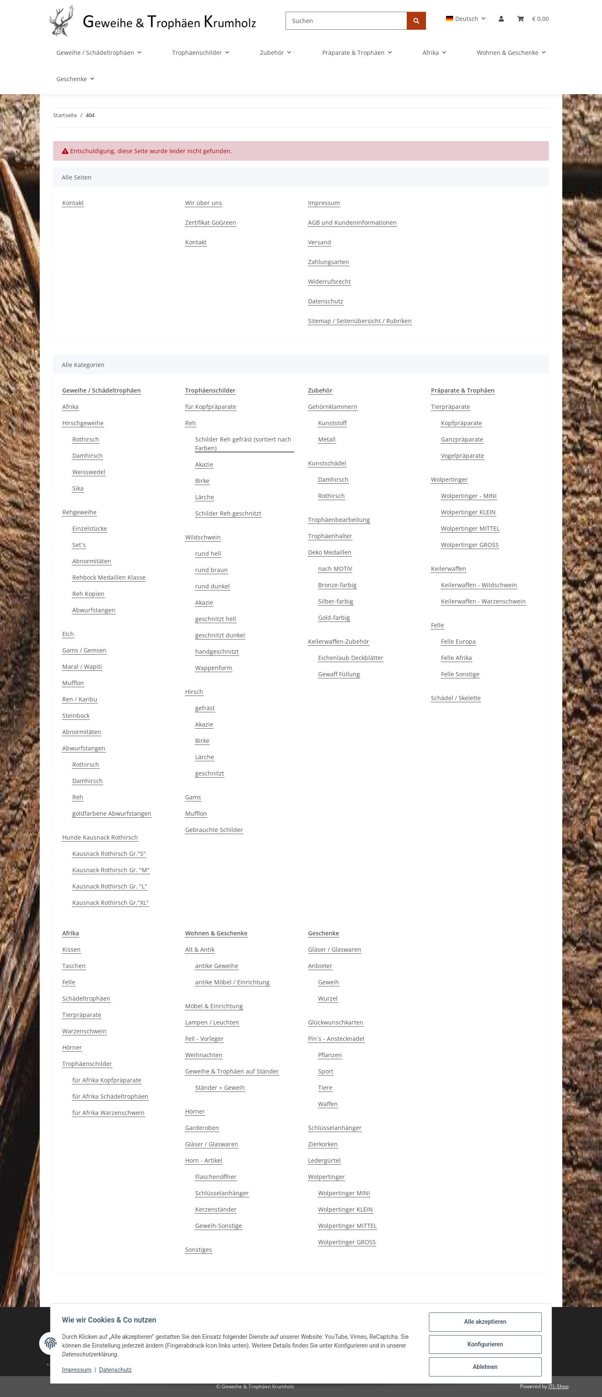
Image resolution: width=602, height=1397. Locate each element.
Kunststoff (332, 423)
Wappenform (213, 668)
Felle (437, 625)
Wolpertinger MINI (344, 1193)
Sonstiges (198, 1249)
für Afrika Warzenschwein (108, 1113)
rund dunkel (212, 586)
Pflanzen (330, 1055)
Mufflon (73, 683)
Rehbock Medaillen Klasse (108, 577)
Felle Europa (458, 641)
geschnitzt (209, 773)
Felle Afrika (456, 658)
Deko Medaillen (330, 552)
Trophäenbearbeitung (339, 520)
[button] (465, 18)
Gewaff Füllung (339, 674)
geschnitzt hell (215, 619)
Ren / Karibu (79, 699)
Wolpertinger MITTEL (470, 528)
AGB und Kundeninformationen (352, 222)
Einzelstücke (89, 528)
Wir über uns (203, 203)
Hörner (72, 1047)
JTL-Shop (558, 1386)
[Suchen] (346, 21)
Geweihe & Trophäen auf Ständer (232, 1071)
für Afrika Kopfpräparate (106, 1080)
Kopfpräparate (461, 423)
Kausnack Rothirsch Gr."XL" (110, 903)
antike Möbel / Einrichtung (232, 982)
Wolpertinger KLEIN (468, 512)
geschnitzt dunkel (220, 635)
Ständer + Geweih (220, 1087)
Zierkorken (323, 1144)
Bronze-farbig (337, 585)
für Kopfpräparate (210, 407)
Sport (325, 1071)
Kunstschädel (327, 463)
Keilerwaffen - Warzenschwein (483, 601)
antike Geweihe (216, 966)
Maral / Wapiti (82, 666)
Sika (78, 488)
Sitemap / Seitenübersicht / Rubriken (360, 321)
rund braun (211, 570)
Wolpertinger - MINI (469, 496)
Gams (193, 797)
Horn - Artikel (203, 1160)
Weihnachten (203, 1055)
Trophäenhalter (330, 536)
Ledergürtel (324, 1160)
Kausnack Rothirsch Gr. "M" (111, 870)
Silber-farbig (335, 601)
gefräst (205, 708)
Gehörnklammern (332, 407)
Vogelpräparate (462, 456)
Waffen (328, 1104)
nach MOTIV (335, 569)
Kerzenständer (216, 1209)
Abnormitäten (91, 561)
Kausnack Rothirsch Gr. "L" (109, 886)
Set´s (79, 545)
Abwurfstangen (93, 610)
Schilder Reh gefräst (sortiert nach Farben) (243, 443)
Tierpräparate (450, 407)
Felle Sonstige (460, 674)
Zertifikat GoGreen (210, 222)
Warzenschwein (84, 1031)
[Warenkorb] (533, 18)
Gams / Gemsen (84, 650)
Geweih (328, 982)
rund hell (208, 553)
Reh (77, 797)
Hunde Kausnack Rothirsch (100, 837)
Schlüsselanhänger (222, 1193)
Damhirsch (87, 456)
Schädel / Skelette (456, 698)
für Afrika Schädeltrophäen (110, 1096)
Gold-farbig (334, 617)
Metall (327, 439)
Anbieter (320, 966)
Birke (202, 481)
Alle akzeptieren (483, 1323)
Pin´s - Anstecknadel (336, 1039)
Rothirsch (85, 439)
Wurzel (328, 998)
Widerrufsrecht (329, 281)
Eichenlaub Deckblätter (350, 658)
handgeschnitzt (217, 651)
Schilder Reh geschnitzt (228, 513)
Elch (68, 634)
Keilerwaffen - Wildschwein (479, 585)
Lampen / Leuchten (212, 1022)
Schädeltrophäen (86, 998)
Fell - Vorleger (204, 1039)
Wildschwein (203, 537)
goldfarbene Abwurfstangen (111, 813)
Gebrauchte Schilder (214, 830)
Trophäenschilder (87, 1064)
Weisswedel (88, 472)
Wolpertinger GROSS (470, 545)
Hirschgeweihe (83, 423)
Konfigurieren (483, 1345)
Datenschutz (117, 1371)
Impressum (78, 1371)
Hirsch (194, 692)
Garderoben (202, 1128)
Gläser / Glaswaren (211, 1144)
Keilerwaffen (448, 569)
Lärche (204, 497)
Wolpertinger (449, 479)
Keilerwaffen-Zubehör (338, 641)
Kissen (71, 949)
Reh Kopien (88, 594)
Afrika (70, 407)
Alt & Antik (199, 949)
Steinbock (75, 715)
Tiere (325, 1087)
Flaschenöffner (216, 1177)
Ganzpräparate (462, 439)
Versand (319, 242)
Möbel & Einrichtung (214, 1006)
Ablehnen (483, 1367)
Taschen (74, 966)
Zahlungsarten (328, 262)
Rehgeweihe (79, 512)
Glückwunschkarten (335, 1022)
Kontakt (73, 203)
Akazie (204, 464)
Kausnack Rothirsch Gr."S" (109, 854)
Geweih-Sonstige (218, 1226)
